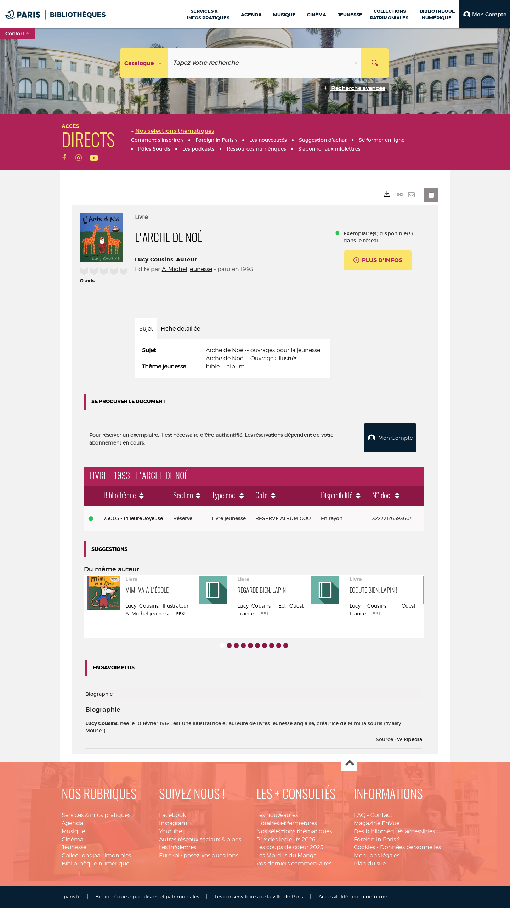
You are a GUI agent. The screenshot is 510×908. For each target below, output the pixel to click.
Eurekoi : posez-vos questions (198, 855)
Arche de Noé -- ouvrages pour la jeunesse (263, 350)
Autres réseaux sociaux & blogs (200, 839)
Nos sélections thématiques (294, 831)
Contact (381, 815)
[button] (484, 14)
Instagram (173, 823)
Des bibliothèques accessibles (394, 831)
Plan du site (370, 863)
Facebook (172, 815)
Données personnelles (410, 847)
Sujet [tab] (146, 328)
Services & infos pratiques (96, 815)
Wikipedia (409, 739)
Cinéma (72, 839)
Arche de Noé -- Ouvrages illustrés (252, 358)
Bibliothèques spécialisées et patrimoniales (147, 896)
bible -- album (225, 366)
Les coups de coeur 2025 (289, 847)
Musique (73, 831)
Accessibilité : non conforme (352, 896)
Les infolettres (177, 847)
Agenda (72, 823)
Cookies (364, 847)
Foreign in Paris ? (377, 839)
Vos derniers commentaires (294, 863)
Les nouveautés (277, 815)
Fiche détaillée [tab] (180, 328)
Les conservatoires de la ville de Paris (259, 896)
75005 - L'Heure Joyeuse (133, 518)
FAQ (360, 815)
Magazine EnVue (377, 823)
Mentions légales (377, 855)
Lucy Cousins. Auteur (166, 259)
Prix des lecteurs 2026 (286, 839)
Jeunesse (74, 847)
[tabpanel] (232, 358)
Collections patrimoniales (96, 855)
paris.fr (72, 896)
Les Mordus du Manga (286, 855)
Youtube (170, 831)
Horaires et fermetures (286, 823)
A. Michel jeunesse (187, 269)
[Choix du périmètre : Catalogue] (144, 63)
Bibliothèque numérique (95, 863)
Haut (349, 763)
